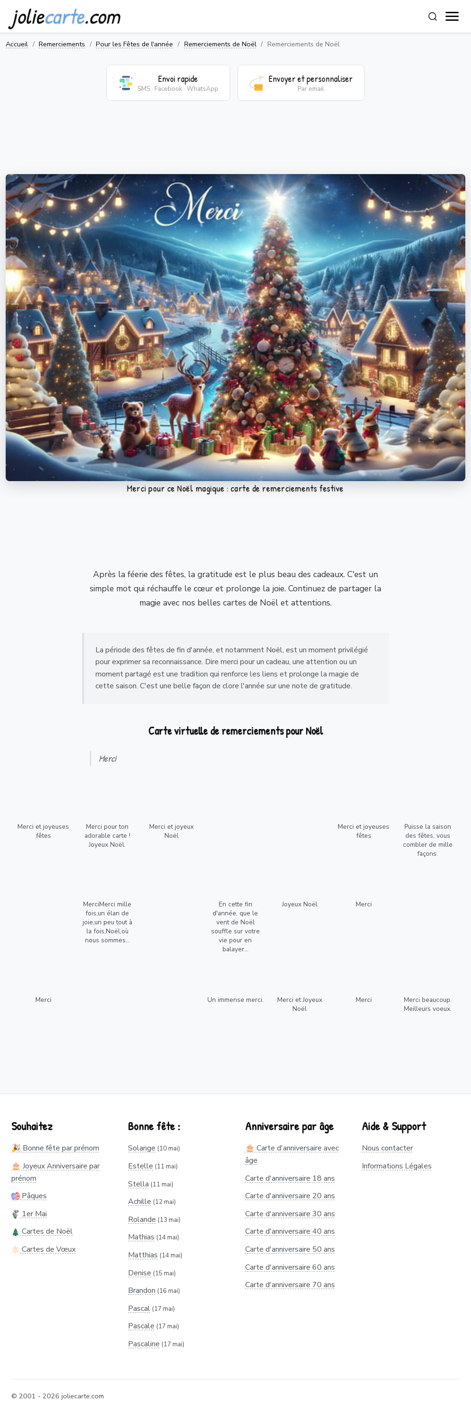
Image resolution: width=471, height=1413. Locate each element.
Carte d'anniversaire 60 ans (290, 1267)
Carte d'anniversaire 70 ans (290, 1285)
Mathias (141, 1237)
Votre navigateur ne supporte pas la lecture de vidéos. (235, 327)
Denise (139, 1273)
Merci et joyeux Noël (171, 831)
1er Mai (29, 1214)
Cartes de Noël (42, 1231)
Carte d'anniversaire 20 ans (290, 1196)
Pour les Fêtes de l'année (134, 44)
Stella (138, 1184)
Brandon (141, 1290)
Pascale (141, 1326)
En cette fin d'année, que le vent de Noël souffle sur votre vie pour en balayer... (235, 927)
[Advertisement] (235, 143)
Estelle (140, 1166)
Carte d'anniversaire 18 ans (290, 1178)
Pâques (29, 1196)
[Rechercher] (433, 17)
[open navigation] (452, 16)
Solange (141, 1148)
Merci (364, 904)
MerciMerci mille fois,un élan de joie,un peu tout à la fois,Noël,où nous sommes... (107, 922)
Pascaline (144, 1344)
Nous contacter (387, 1148)
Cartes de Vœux (43, 1249)
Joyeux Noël (299, 904)
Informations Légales (397, 1166)
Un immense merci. (235, 999)
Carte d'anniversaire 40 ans (290, 1231)
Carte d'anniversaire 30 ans (290, 1214)
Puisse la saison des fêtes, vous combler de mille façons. (428, 840)
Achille (139, 1201)
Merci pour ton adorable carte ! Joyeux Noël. (107, 835)
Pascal (139, 1308)
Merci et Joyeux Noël (299, 1004)
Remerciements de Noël (220, 44)
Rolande (142, 1219)
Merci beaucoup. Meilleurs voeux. (428, 1004)
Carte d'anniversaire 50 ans (290, 1249)
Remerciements (62, 44)
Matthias (143, 1255)
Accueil (17, 44)
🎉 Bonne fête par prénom (55, 1148)
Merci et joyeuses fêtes (43, 831)
